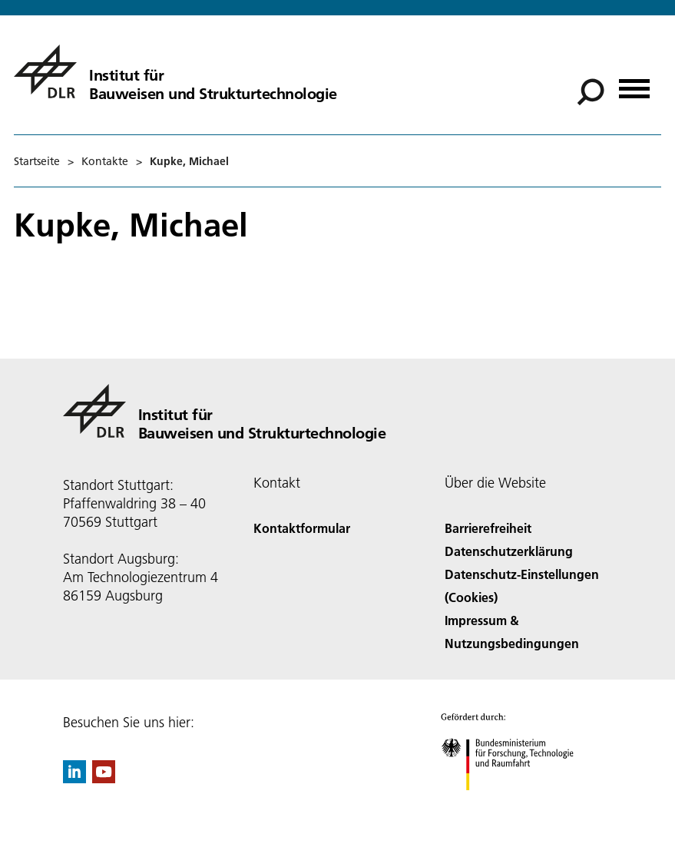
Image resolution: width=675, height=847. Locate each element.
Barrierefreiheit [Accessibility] (488, 528)
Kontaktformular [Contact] (301, 528)
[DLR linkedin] (74, 778)
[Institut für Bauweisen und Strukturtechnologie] (175, 71)
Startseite (37, 161)
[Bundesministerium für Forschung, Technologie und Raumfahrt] (515, 803)
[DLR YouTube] (103, 778)
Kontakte (104, 161)
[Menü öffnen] (634, 83)
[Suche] (590, 92)
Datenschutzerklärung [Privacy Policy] (509, 551)
